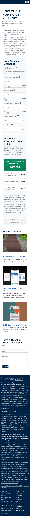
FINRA (3, 426)
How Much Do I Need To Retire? (12, 290)
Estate (18, 497)
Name (4, 345)
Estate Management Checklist (14, 257)
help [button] (19, 77)
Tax (17, 501)
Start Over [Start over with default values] (15, 219)
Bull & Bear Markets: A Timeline (15, 325)
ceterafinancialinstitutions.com (9, 483)
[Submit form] (5, 366)
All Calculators (20, 510)
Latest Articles (20, 506)
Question (5, 356)
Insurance (19, 499)
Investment (19, 495)
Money (18, 503)
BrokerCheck (19, 380)
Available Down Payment (13, 103)
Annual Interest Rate (11, 116)
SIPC (6, 426)
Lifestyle (18, 505)
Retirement (19, 493)
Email (4, 351)
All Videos (19, 508)
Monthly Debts (9, 90)
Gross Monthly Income (12, 77)
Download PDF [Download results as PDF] (15, 222)
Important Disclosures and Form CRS (11, 486)
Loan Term (8, 124)
